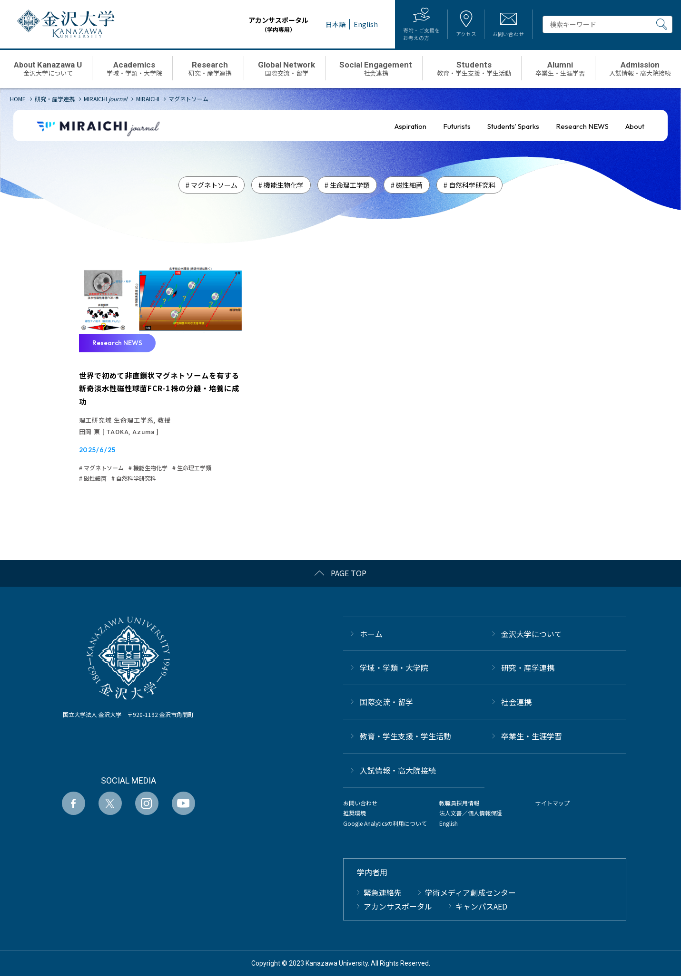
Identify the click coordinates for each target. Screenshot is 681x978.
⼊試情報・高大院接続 (398, 771)
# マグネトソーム (211, 185)
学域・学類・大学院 (394, 669)
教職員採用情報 (459, 804)
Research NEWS (582, 126)
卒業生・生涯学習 (531, 738)
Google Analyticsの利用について (385, 825)
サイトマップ (552, 804)
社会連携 (516, 703)
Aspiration (410, 126)
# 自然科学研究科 (469, 185)
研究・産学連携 (527, 669)
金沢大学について (531, 635)
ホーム (371, 635)
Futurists (457, 126)
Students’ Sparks (513, 126)
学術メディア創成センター (470, 894)
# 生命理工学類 (347, 185)
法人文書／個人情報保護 (470, 815)
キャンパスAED (481, 908)
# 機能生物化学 (281, 185)
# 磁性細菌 (407, 185)
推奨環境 (354, 815)
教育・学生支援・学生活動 (405, 738)
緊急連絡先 (383, 894)
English (448, 825)
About (634, 126)
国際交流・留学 (386, 703)
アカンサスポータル (266, 24)
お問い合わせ (360, 804)
